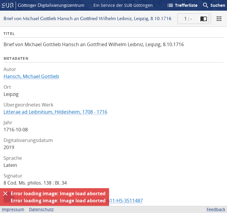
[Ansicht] (219, 18)
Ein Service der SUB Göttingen (123, 5)
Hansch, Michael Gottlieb (31, 76)
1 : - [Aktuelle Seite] (188, 18)
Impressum (13, 209)
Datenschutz (41, 209)
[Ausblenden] (5, 193)
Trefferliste (182, 5)
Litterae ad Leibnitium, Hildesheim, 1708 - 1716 (55, 112)
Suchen (213, 5)
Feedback (216, 209)
